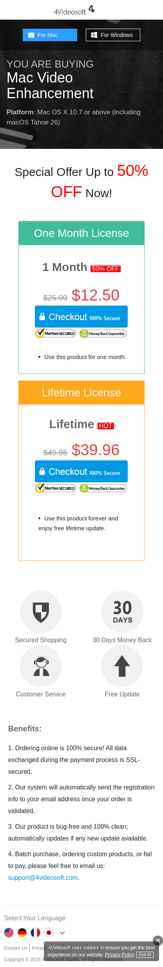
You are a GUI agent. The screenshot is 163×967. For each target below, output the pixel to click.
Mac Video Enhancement (50, 85)
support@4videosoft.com (43, 877)
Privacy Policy (119, 955)
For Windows (117, 35)
